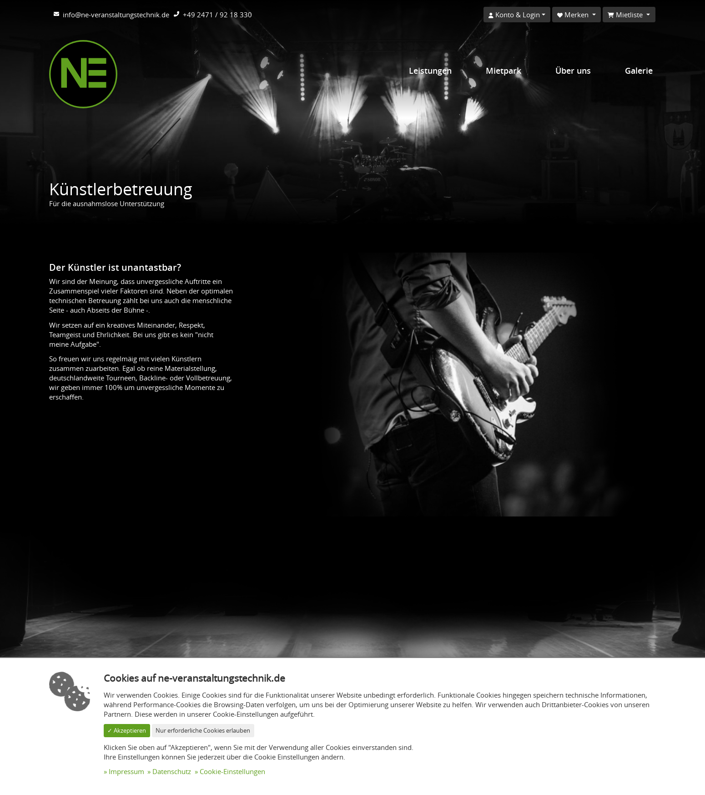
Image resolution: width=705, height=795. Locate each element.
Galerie (639, 70)
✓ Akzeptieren (126, 730)
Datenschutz (171, 771)
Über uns (573, 70)
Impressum (126, 771)
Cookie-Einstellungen (232, 771)
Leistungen (430, 70)
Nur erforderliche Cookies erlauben (203, 730)
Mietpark (503, 70)
